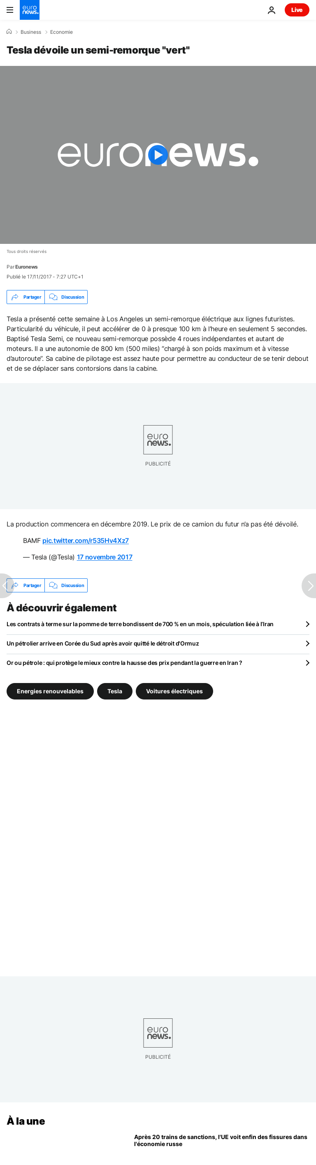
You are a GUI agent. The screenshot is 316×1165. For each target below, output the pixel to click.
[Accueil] (9, 32)
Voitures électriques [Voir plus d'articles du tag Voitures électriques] (174, 691)
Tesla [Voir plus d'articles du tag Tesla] (114, 691)
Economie (61, 32)
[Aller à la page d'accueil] (30, 10)
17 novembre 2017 (104, 557)
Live (297, 9)
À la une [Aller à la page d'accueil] (26, 1121)
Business (31, 32)
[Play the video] (158, 155)
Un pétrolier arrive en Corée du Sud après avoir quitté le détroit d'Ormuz (103, 643)
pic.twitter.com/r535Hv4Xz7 (85, 540)
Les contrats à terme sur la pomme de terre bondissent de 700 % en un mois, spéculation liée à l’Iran (140, 623)
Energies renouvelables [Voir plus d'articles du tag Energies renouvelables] (50, 691)
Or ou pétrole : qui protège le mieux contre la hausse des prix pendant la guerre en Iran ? (124, 662)
